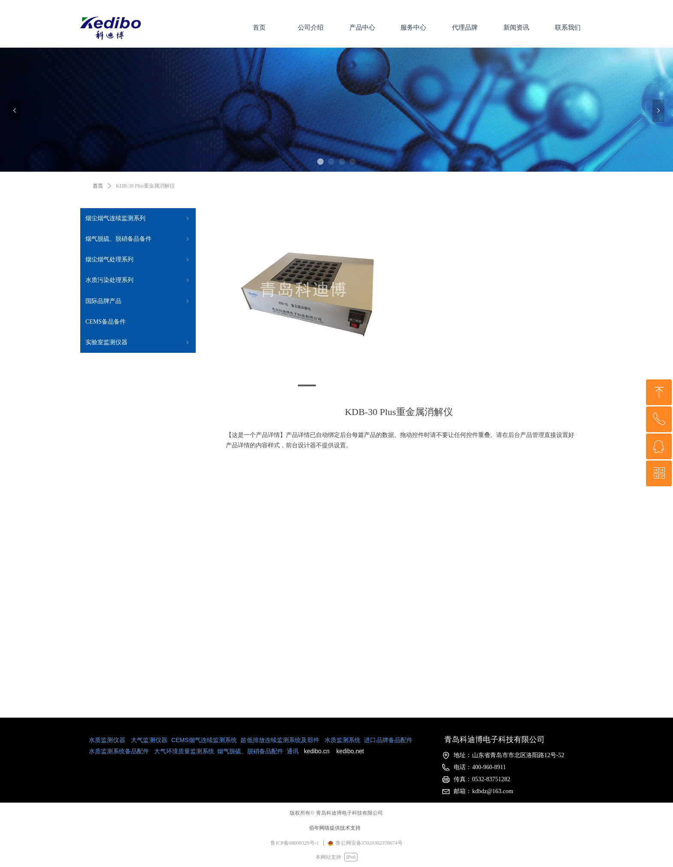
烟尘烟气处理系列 (138, 260)
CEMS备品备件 (105, 321)
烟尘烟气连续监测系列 (138, 218)
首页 (98, 186)
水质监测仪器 (107, 740)
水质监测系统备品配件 (119, 751)
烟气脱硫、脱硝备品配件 (250, 751)
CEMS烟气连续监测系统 (204, 740)
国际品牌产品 (138, 301)
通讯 (292, 751)
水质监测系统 (342, 740)
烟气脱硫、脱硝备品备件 (138, 239)
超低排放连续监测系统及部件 (279, 740)
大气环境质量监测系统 (184, 751)
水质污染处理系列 (138, 280)
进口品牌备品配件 (388, 740)
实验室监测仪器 (138, 342)
